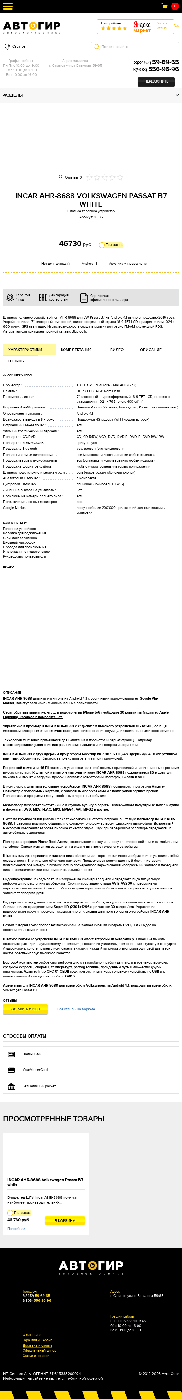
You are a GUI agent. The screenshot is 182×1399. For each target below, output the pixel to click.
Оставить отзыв (25, 1009)
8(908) (156, 69)
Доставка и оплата (37, 1346)
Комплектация (76, 349)
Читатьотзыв (162, 25)
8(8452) (156, 62)
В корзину (65, 1220)
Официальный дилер (39, 1351)
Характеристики (25, 349)
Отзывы (16, 361)
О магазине (32, 1335)
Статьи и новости (36, 1356)
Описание (151, 349)
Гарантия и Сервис (37, 1340)
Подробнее (16, 1229)
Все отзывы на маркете (76, 1009)
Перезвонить (156, 81)
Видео (117, 349)
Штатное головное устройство (91, 211)
